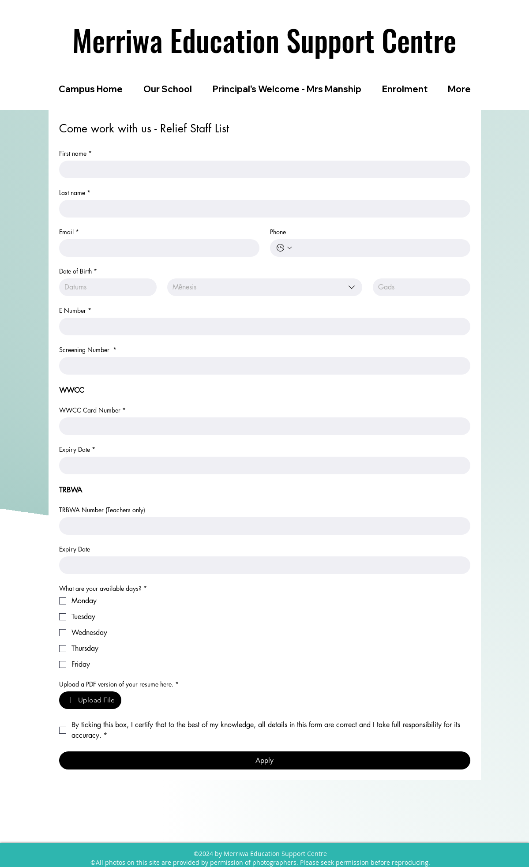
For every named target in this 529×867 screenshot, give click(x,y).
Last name (74, 192)
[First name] (262, 169)
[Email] (156, 248)
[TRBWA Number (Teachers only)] (262, 526)
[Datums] (105, 287)
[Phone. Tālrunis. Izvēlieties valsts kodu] (284, 248)
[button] (168, 89)
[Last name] (262, 209)
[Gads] (419, 287)
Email (69, 232)
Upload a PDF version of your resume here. (119, 684)
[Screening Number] (262, 366)
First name (75, 153)
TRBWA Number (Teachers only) (102, 510)
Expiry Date (77, 449)
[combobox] (264, 287)
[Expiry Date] (262, 465)
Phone (278, 232)
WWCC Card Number (92, 410)
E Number (75, 310)
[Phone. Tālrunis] (379, 248)
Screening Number (87, 349)
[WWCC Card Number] (262, 426)
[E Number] (262, 326)
